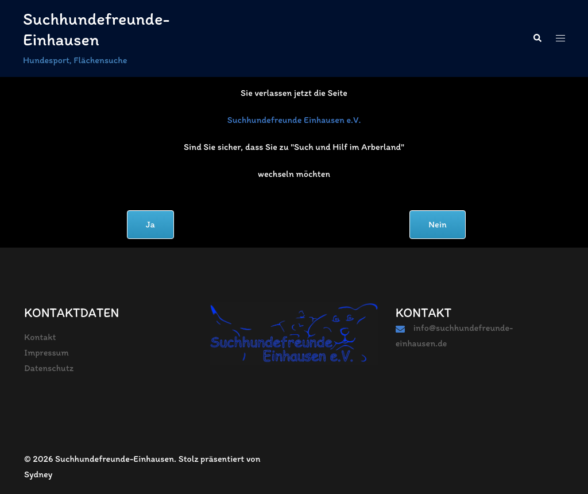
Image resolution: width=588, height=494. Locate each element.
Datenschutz (49, 367)
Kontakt (40, 336)
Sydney (38, 474)
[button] (536, 38)
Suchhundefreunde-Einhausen (96, 29)
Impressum (46, 352)
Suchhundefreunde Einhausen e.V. (294, 119)
